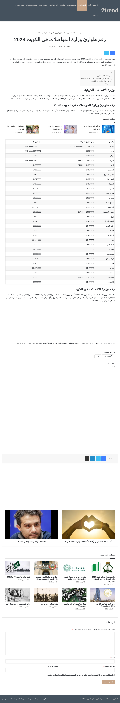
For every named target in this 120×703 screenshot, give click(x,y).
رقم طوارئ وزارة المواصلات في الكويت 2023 (96, 78)
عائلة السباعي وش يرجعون (49, 604)
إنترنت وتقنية (43, 5)
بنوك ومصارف (19, 5)
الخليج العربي (82, 5)
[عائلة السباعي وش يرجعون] (46, 595)
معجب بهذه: (108, 84)
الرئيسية (95, 5)
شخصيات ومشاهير (31, 5)
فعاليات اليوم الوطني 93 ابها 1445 (18, 577)
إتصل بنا (23, 699)
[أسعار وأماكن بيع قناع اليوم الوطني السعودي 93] (74, 595)
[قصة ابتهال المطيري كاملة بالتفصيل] (32, 129)
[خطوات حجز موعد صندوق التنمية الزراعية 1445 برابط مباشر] (74, 568)
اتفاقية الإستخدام (14, 699)
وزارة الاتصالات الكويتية (104, 76)
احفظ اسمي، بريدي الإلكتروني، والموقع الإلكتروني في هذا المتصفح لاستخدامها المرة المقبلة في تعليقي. (80, 675)
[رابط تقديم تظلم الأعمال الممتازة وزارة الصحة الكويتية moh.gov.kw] (46, 568)
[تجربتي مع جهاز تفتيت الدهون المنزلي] (70, 129)
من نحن (4, 699)
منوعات (95, 15)
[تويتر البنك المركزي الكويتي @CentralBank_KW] (102, 595)
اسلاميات (63, 5)
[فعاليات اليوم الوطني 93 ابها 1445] (17, 568)
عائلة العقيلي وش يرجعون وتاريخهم (18, 604)
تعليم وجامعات (71, 5)
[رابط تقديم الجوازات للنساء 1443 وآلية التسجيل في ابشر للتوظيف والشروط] (102, 568)
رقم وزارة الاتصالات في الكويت (101, 81)
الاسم (112, 657)
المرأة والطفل (53, 5)
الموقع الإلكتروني (52, 666)
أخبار (89, 5)
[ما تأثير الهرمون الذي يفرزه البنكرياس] (108, 129)
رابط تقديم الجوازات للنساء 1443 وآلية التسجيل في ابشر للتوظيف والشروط (103, 579)
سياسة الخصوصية (33, 699)
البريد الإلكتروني (109, 666)
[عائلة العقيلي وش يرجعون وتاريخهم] (17, 595)
